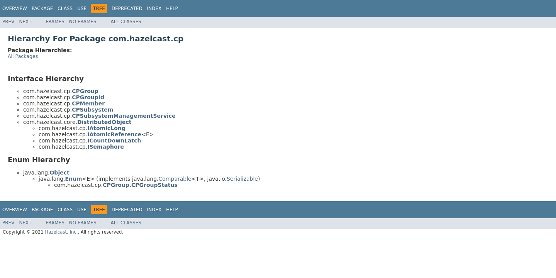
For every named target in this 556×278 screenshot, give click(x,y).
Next (25, 21)
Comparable (175, 179)
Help (172, 8)
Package (42, 8)
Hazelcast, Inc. (61, 232)
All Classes (126, 21)
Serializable (242, 179)
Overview (14, 8)
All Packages (23, 56)
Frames (55, 21)
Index (154, 8)
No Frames (83, 21)
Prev (8, 21)
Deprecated (127, 8)
